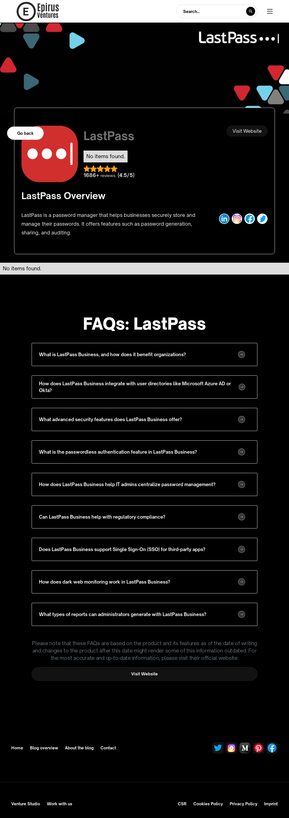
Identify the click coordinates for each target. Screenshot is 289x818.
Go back (25, 133)
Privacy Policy (243, 803)
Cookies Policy (208, 803)
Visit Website (247, 131)
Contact (108, 748)
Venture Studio (25, 803)
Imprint (271, 803)
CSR (182, 803)
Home (17, 748)
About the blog (79, 748)
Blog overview (44, 748)
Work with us (59, 803)
